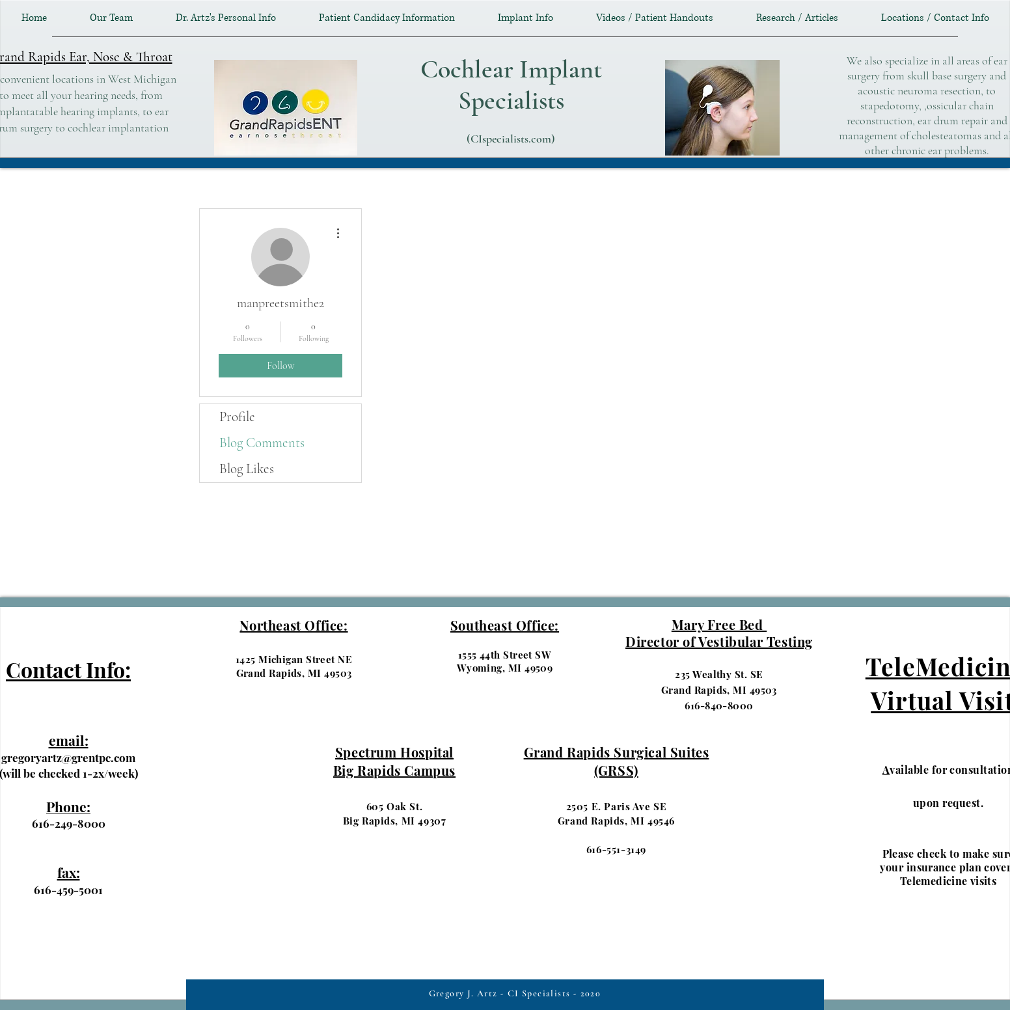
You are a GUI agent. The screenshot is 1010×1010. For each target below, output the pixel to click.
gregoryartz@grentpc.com (68, 757)
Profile (237, 417)
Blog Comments (262, 443)
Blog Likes (246, 469)
